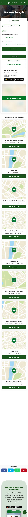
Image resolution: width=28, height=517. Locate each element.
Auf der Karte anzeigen (14, 98)
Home (8, 8)
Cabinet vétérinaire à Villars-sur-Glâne (14, 201)
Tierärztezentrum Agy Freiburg (14, 321)
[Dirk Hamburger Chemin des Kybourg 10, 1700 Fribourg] (14, 254)
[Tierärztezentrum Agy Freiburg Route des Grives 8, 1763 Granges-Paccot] (14, 315)
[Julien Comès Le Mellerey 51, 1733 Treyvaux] (14, 164)
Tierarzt (4, 30)
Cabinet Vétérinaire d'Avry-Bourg (14, 291)
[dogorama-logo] (12, 2)
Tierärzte (12, 8)
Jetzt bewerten (14, 20)
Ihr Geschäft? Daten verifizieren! (14, 64)
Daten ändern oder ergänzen (14, 60)
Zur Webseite (8, 41)
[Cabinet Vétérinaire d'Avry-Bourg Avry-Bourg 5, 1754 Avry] (14, 285)
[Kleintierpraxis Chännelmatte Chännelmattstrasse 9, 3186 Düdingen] (14, 375)
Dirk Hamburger (14, 261)
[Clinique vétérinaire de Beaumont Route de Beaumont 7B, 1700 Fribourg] (14, 224)
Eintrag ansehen (14, 146)
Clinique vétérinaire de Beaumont (14, 231)
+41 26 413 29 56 (9, 37)
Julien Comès (13, 170)
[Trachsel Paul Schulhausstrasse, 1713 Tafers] (14, 345)
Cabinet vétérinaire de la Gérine (14, 140)
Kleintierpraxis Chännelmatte (14, 382)
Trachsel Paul (14, 351)
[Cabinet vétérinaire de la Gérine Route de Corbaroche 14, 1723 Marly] (14, 134)
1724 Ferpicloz (18, 8)
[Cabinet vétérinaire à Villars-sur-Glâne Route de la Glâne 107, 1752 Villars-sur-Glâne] (14, 194)
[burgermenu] (2, 2)
